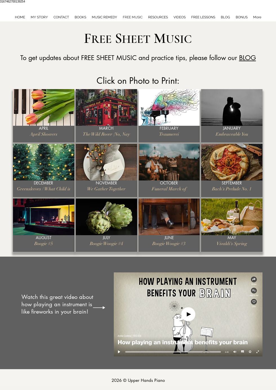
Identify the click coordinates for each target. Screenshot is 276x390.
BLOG (247, 58)
